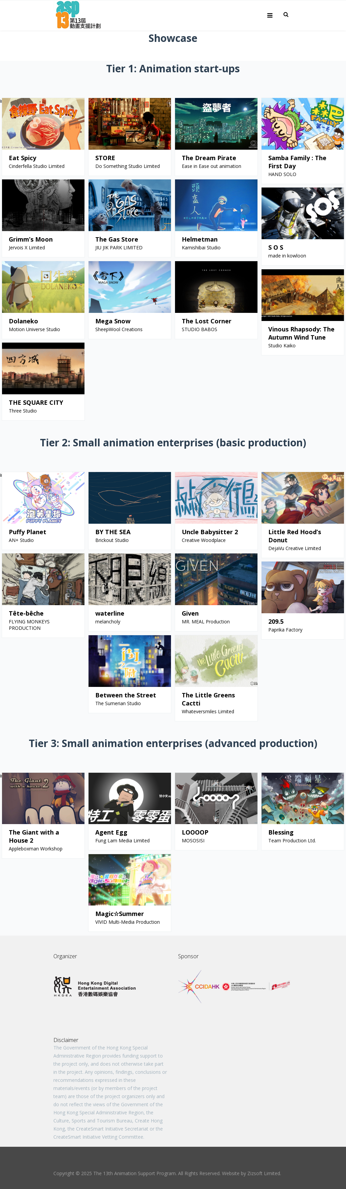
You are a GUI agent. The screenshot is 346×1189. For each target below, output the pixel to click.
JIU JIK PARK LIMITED (119, 247)
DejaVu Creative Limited (294, 548)
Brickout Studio (112, 540)
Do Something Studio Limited (127, 166)
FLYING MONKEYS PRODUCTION (29, 624)
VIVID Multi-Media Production (127, 922)
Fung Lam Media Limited (122, 840)
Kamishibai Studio (201, 247)
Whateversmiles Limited (208, 711)
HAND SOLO (282, 174)
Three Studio (23, 410)
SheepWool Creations (119, 329)
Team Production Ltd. (292, 840)
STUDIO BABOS (199, 329)
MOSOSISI (193, 840)
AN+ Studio (21, 540)
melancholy (107, 621)
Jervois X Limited (28, 247)
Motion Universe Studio (34, 329)
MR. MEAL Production (206, 621)
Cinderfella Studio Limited (37, 166)
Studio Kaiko (282, 345)
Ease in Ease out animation (211, 166)
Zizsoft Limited (263, 1173)
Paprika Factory (285, 629)
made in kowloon (287, 255)
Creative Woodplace (204, 540)
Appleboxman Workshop (36, 848)
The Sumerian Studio (118, 703)
